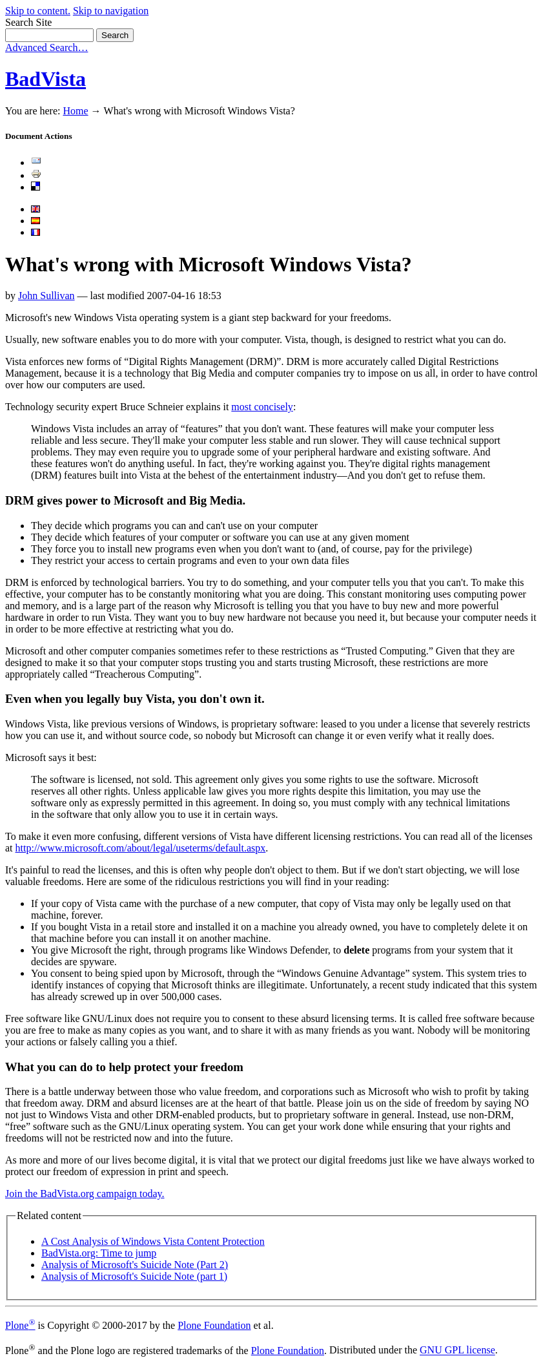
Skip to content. (37, 10)
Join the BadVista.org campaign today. (85, 1193)
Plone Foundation (214, 1325)
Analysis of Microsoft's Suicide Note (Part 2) (134, 1264)
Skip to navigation (111, 10)
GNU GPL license (457, 1350)
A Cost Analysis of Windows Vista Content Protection (153, 1241)
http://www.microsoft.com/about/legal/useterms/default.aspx (140, 847)
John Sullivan (46, 295)
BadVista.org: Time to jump (98, 1252)
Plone (20, 1325)
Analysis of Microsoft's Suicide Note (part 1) (134, 1276)
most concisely (262, 406)
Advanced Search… (46, 47)
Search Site (28, 22)
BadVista (45, 78)
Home (75, 110)
